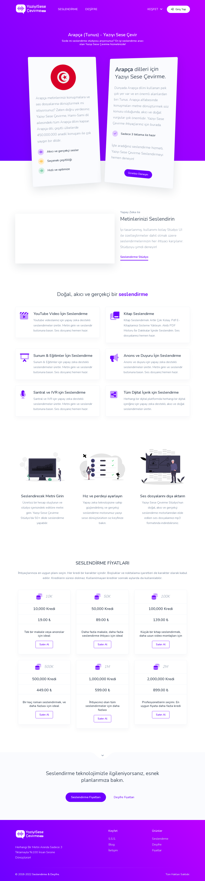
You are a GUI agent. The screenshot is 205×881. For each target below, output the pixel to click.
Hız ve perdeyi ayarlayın (102, 496)
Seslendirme (160, 839)
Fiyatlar (157, 850)
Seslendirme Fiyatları (86, 797)
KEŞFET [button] (153, 9)
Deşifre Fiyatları (124, 797)
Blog (111, 844)
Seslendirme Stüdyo (134, 257)
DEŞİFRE (91, 9)
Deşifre (157, 844)
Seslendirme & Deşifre (45, 874)
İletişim (113, 850)
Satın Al (44, 644)
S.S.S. (112, 839)
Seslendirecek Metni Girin (42, 496)
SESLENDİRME (68, 9)
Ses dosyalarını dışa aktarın (162, 496)
